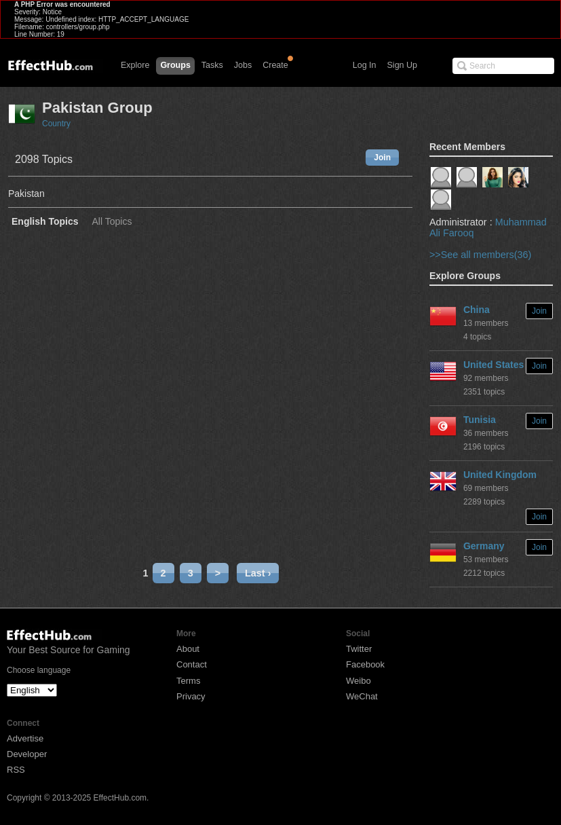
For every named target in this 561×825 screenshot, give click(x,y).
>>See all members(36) (480, 254)
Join (382, 157)
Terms (188, 681)
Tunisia (479, 419)
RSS (16, 770)
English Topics (45, 222)
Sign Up (402, 65)
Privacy (191, 696)
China (476, 309)
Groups (175, 65)
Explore (135, 65)
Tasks (212, 65)
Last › (258, 573)
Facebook (365, 664)
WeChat (362, 696)
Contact (191, 664)
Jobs (243, 65)
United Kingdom (500, 474)
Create (275, 65)
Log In (364, 65)
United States (493, 364)
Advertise (25, 738)
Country (56, 123)
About (187, 649)
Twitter (359, 649)
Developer (27, 754)
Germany (484, 545)
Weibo (358, 681)
